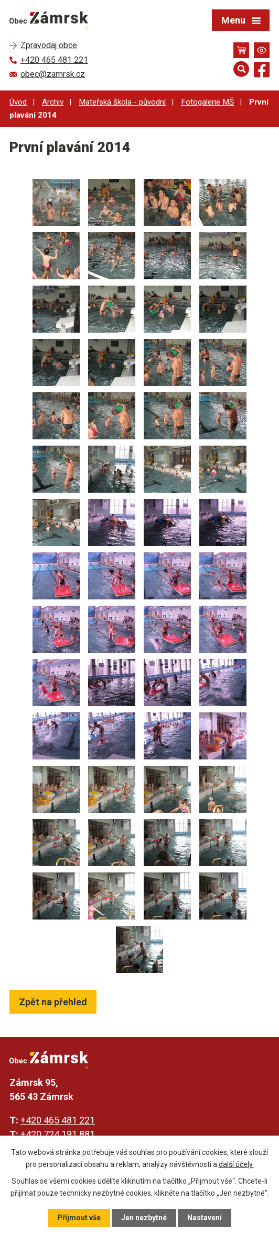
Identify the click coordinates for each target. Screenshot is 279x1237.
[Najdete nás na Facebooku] (262, 71)
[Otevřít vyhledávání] (241, 69)
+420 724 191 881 (57, 1134)
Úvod (18, 102)
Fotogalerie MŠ (207, 102)
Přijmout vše (79, 1217)
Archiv (52, 102)
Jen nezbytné (144, 1217)
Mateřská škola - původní (122, 102)
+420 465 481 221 (57, 1120)
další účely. (236, 1164)
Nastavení (204, 1217)
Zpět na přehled (53, 1001)
